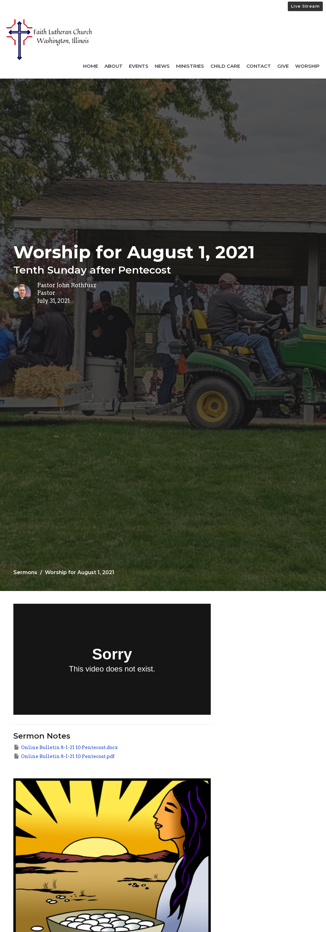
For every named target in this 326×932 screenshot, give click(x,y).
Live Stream (305, 6)
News (162, 66)
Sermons (25, 572)
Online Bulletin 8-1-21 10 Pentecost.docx (65, 747)
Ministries (190, 66)
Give (283, 66)
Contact (258, 66)
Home (90, 66)
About (113, 66)
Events (138, 66)
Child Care (225, 66)
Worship (307, 66)
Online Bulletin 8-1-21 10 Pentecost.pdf (64, 756)
